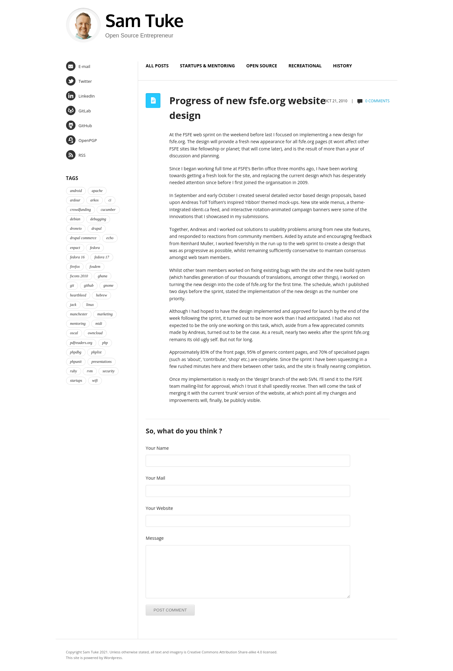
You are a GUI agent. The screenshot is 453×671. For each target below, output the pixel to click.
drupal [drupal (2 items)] (97, 228)
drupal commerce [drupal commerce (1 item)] (83, 238)
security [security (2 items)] (109, 371)
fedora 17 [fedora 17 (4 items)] (101, 257)
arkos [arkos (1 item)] (94, 200)
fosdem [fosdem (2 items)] (95, 266)
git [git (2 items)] (72, 285)
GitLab (78, 110)
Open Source (261, 66)
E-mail (78, 66)
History (342, 66)
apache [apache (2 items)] (97, 191)
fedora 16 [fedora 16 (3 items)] (77, 257)
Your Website (159, 508)
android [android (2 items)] (76, 191)
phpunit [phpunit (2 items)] (76, 361)
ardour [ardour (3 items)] (75, 200)
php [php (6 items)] (105, 343)
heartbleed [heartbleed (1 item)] (78, 295)
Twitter (79, 81)
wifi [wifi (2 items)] (95, 380)
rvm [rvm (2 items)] (90, 371)
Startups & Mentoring (207, 66)
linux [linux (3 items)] (90, 304)
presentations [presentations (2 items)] (102, 361)
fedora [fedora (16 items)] (95, 247)
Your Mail (155, 478)
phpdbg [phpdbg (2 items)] (75, 352)
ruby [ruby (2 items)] (73, 371)
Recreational (305, 66)
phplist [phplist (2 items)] (96, 352)
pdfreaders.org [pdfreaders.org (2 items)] (81, 343)
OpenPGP (81, 140)
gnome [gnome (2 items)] (108, 285)
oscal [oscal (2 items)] (74, 333)
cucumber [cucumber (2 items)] (108, 209)
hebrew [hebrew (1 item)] (101, 295)
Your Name (157, 448)
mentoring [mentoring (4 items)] (78, 323)
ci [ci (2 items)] (110, 200)
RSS (76, 155)
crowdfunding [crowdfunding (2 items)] (80, 209)
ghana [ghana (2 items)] (102, 276)
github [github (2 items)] (89, 285)
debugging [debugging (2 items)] (98, 219)
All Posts (157, 66)
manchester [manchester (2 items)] (78, 314)
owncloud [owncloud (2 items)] (95, 333)
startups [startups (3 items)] (76, 380)
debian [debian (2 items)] (75, 219)
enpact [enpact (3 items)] (75, 247)
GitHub (79, 125)
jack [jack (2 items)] (73, 304)
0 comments (377, 101)
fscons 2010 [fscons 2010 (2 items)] (79, 276)
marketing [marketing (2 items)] (105, 314)
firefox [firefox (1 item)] (75, 266)
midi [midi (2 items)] (98, 323)
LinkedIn (80, 95)
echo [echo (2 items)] (110, 238)
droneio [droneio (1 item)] (76, 228)
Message (155, 538)
